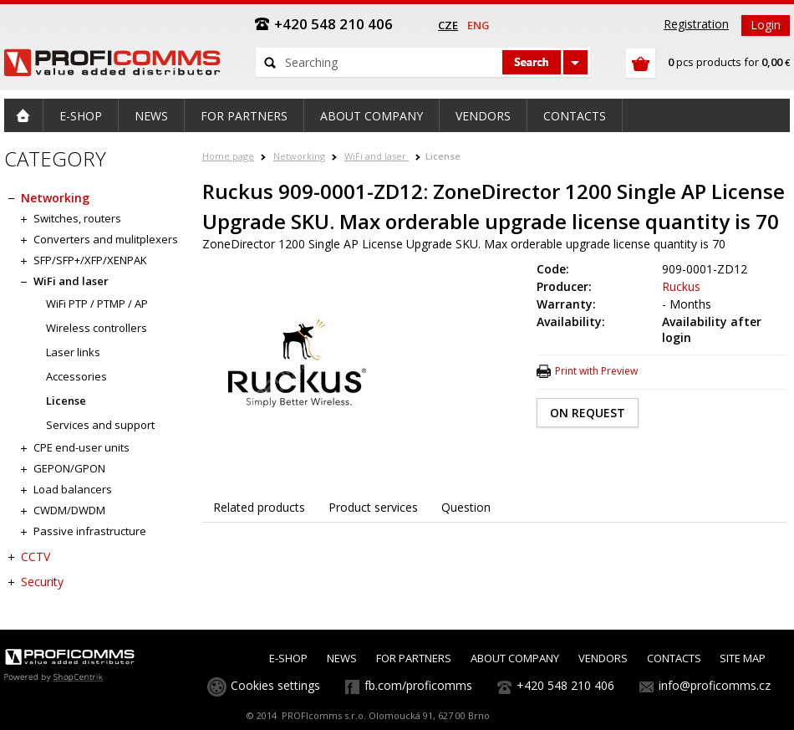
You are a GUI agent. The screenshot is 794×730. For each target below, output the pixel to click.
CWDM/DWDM (69, 510)
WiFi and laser (376, 156)
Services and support (100, 424)
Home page (228, 156)
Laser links (73, 352)
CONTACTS (674, 658)
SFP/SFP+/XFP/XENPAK (90, 260)
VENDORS (603, 658)
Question (466, 507)
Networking (299, 156)
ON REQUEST (587, 413)
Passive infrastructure (89, 531)
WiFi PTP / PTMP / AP (97, 303)
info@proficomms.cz (715, 685)
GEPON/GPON (69, 468)
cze (448, 25)
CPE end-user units (81, 447)
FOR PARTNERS (413, 658)
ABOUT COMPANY (515, 658)
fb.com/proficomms (418, 685)
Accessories (76, 376)
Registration (696, 24)
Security (42, 582)
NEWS (342, 658)
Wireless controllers (96, 327)
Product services (373, 507)
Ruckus (681, 286)
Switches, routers (77, 218)
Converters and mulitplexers (105, 239)
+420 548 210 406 (565, 685)
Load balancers (72, 489)
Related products (259, 507)
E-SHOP (288, 658)
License (443, 156)
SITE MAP (743, 658)
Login (766, 25)
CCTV (35, 556)
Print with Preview (596, 371)
